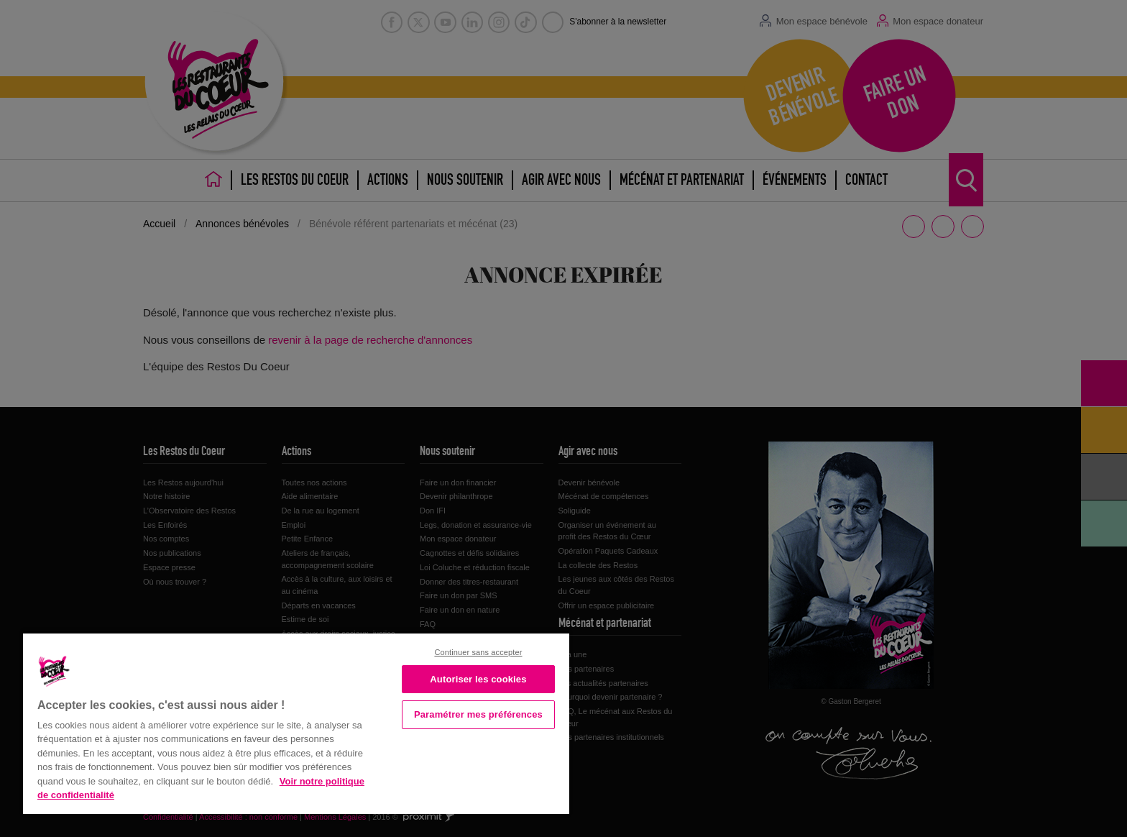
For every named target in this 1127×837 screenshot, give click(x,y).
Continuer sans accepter (478, 652)
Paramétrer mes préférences (478, 714)
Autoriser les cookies (478, 679)
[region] (296, 722)
